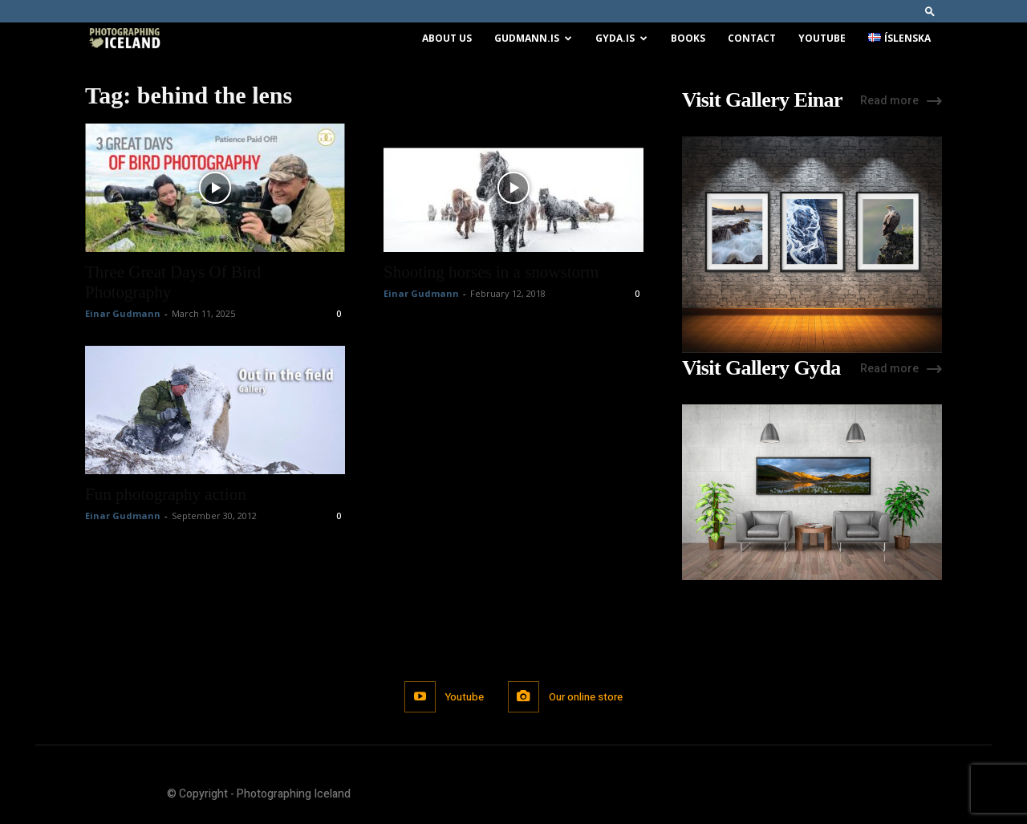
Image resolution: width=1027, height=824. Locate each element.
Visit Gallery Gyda (761, 368)
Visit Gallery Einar (762, 100)
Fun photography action (165, 494)
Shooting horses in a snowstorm (491, 272)
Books (688, 38)
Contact (752, 38)
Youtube (822, 38)
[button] (930, 11)
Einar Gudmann (122, 313)
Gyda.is (621, 38)
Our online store (586, 696)
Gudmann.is (533, 38)
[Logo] (124, 38)
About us (447, 38)
